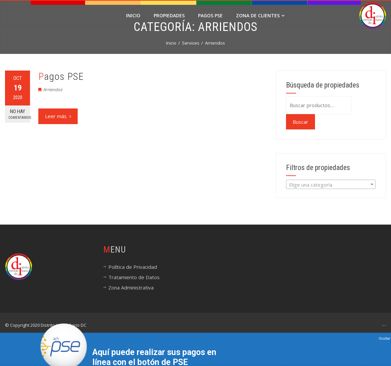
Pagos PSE (61, 76)
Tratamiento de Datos (134, 277)
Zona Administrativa (131, 287)
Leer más (58, 116)
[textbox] (330, 184)
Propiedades (169, 15)
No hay (19, 114)
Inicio (133, 15)
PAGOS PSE (210, 15)
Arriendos (52, 89)
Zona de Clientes (260, 15)
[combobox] (331, 184)
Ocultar (384, 338)
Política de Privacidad (132, 267)
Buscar (300, 121)
